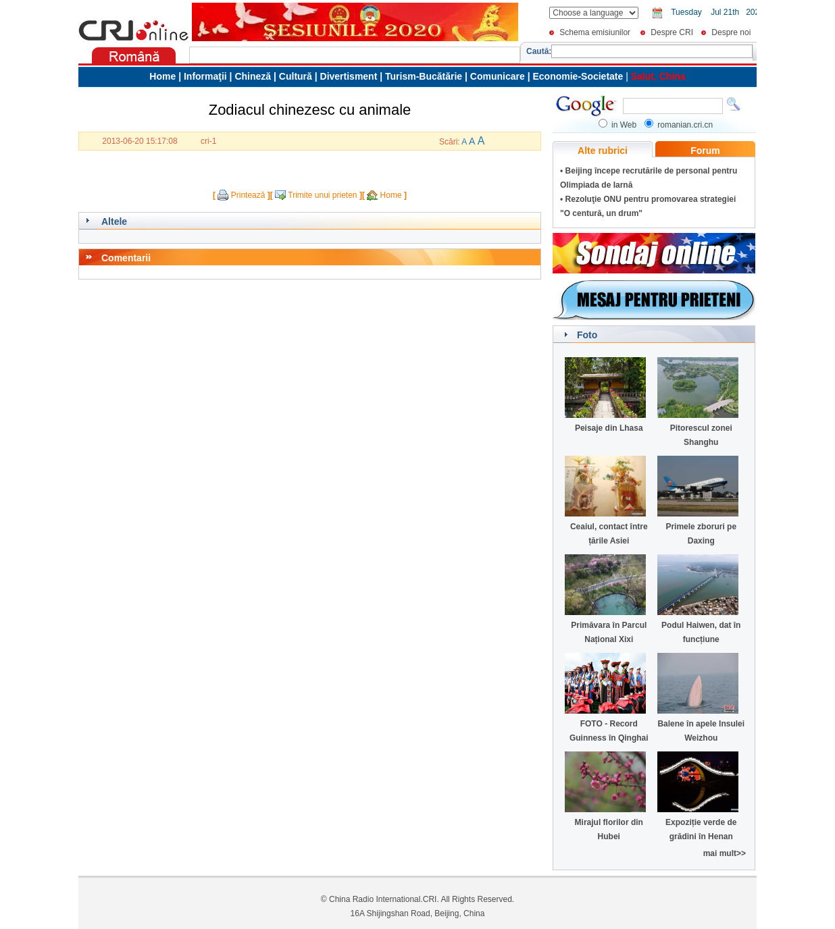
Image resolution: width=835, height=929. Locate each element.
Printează (248, 195)
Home (391, 195)
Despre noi (731, 32)
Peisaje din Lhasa (609, 428)
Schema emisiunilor (594, 32)
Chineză (252, 76)
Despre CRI (672, 32)
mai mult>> (724, 853)
